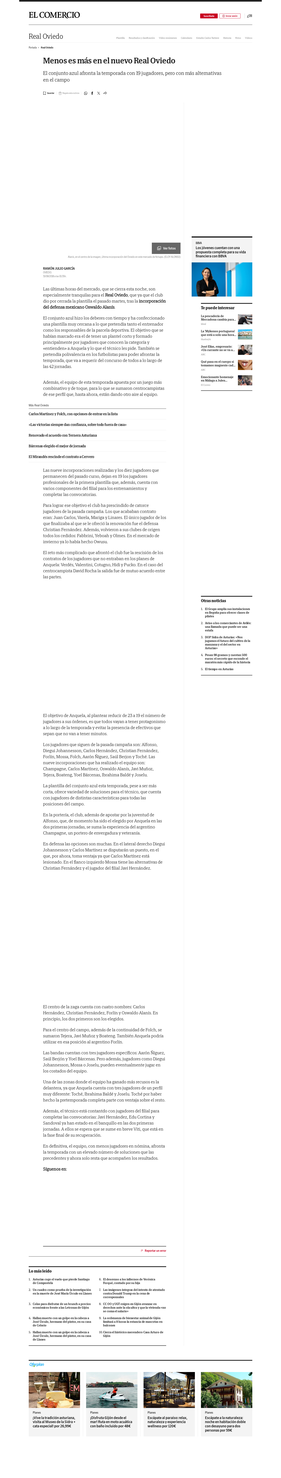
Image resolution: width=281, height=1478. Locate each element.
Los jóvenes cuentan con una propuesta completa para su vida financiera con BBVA (221, 251)
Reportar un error (153, 1251)
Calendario (186, 37)
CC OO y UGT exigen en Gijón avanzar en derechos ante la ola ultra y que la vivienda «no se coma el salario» (134, 1307)
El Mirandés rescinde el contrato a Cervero (61, 457)
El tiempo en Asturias (219, 669)
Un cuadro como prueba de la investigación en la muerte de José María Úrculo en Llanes (62, 1291)
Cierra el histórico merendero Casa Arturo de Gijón (133, 1334)
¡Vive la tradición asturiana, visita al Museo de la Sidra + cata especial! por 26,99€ (54, 1421)
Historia (227, 37)
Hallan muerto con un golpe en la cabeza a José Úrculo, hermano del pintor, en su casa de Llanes (62, 1335)
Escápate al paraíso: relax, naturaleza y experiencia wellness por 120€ (167, 1421)
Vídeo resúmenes (168, 37)
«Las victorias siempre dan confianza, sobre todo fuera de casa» (78, 425)
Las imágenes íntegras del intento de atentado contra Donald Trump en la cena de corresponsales (134, 1293)
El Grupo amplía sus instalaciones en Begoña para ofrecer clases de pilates (227, 612)
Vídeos (248, 37)
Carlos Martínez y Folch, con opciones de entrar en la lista (73, 414)
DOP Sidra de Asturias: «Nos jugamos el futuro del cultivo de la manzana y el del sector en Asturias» (227, 642)
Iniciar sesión (228, 16)
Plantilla (120, 37)
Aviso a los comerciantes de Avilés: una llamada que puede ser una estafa (228, 626)
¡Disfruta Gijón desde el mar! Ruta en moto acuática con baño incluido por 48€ (111, 1421)
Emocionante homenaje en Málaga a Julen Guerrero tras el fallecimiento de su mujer (218, 382)
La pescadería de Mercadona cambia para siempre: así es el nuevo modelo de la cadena (217, 321)
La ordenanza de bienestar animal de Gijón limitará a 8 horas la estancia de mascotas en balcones (132, 1321)
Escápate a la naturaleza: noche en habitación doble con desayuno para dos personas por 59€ (225, 1424)
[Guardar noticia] (49, 93)
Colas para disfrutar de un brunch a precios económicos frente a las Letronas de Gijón (62, 1305)
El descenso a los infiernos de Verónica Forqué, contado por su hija (129, 1281)
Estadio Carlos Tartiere (207, 37)
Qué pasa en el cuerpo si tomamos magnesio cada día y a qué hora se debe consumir (218, 367)
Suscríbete (206, 16)
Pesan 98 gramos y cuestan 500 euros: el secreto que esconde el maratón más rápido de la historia (227, 658)
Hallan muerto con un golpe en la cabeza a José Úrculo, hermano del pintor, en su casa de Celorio (62, 1321)
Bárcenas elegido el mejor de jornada (57, 446)
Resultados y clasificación (142, 37)
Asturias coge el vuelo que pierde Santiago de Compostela (61, 1281)
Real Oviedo (46, 36)
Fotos (238, 37)
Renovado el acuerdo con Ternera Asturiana (63, 435)
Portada (33, 47)
